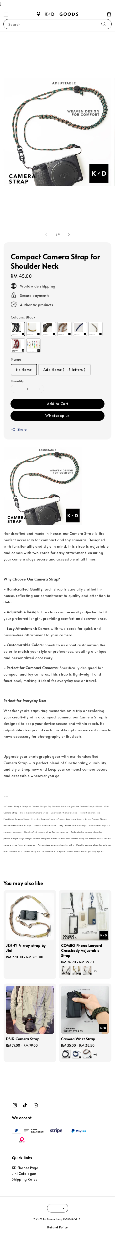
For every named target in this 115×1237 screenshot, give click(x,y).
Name (16, 359)
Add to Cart (57, 403)
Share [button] (19, 429)
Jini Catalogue (24, 1173)
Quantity (17, 381)
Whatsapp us (57, 415)
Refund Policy (57, 1227)
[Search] (103, 24)
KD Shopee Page (25, 1168)
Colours (23, 316)
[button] (6, 14)
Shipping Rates (24, 1179)
